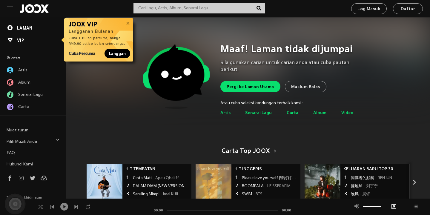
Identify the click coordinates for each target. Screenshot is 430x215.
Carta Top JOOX (248, 151)
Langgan (117, 53)
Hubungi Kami (20, 164)
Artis (225, 113)
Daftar (408, 9)
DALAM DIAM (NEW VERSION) (161, 186)
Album (319, 113)
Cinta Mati (156, 178)
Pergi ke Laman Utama (250, 87)
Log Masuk (368, 9)
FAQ (11, 153)
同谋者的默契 (371, 178)
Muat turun (17, 130)
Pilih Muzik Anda (33, 141)
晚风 (360, 194)
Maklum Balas (305, 87)
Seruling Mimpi (155, 194)
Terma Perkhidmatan (24, 198)
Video (347, 113)
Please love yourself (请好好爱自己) (270, 178)
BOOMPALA (266, 186)
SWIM (252, 194)
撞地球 (364, 186)
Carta (292, 113)
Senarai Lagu (258, 113)
